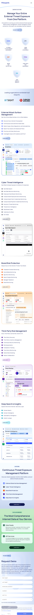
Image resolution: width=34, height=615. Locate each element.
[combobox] (16, 599)
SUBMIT (9, 607)
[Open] (31, 599)
